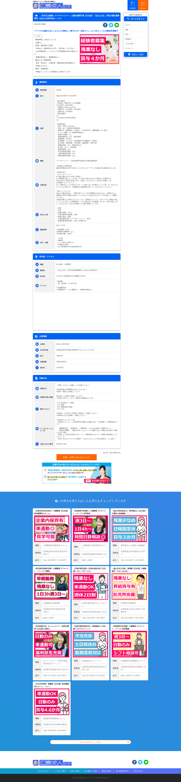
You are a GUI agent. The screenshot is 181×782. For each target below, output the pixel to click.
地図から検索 (135, 54)
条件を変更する (135, 18)
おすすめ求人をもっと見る (104, 742)
